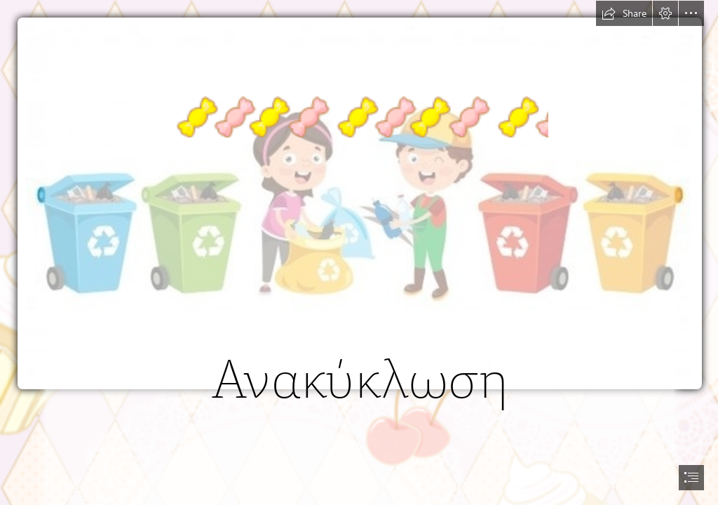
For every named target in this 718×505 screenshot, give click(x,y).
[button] (624, 13)
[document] (359, 252)
